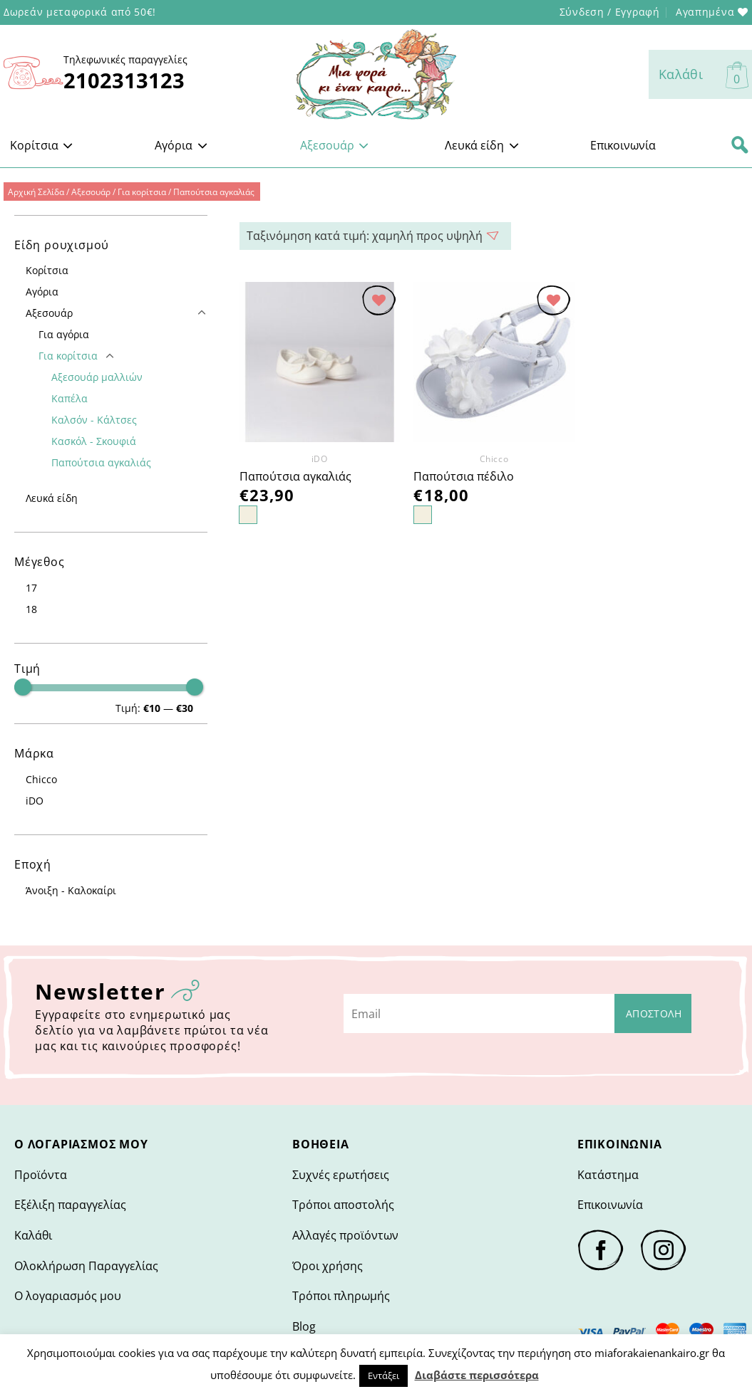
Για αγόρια (63, 334)
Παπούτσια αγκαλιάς (101, 462)
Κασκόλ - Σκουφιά (93, 441)
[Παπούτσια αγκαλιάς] (319, 362)
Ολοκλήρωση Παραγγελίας (86, 1266)
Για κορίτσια (142, 192)
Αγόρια (181, 145)
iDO (34, 800)
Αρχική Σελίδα (36, 192)
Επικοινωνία (623, 145)
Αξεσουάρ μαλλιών (97, 377)
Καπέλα (69, 398)
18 (31, 609)
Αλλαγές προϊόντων (345, 1235)
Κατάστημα (608, 1175)
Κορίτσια (41, 145)
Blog (304, 1326)
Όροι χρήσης (327, 1266)
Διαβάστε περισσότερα (477, 1375)
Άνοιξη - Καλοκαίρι (71, 890)
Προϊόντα (40, 1175)
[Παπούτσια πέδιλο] (493, 362)
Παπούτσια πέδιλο (463, 476)
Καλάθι (33, 1235)
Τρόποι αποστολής (343, 1204)
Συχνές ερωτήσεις (340, 1175)
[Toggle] (201, 313)
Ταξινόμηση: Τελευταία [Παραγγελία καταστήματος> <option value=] (375, 236)
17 (31, 587)
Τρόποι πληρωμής (341, 1296)
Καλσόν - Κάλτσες (94, 419)
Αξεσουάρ (334, 145)
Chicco (41, 779)
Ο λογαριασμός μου (67, 1296)
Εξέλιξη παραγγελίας (70, 1204)
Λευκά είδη (482, 145)
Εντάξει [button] (383, 1375)
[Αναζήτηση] (739, 145)
